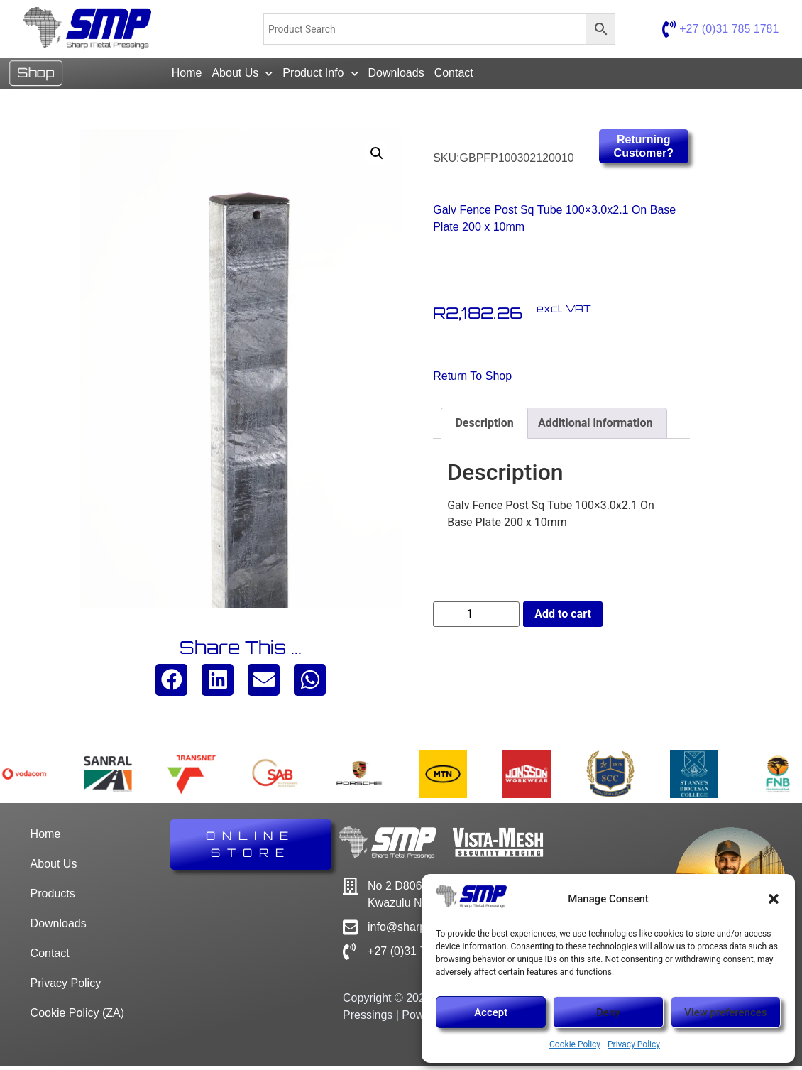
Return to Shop (472, 379)
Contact (453, 75)
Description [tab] (484, 426)
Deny (608, 1012)
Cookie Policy (574, 1044)
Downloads (396, 75)
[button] (774, 899)
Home (187, 75)
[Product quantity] (476, 617)
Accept (490, 1012)
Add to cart (562, 617)
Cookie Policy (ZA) (77, 1016)
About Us (242, 75)
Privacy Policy (634, 1044)
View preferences (725, 1012)
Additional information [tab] (595, 426)
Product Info (320, 75)
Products (53, 897)
